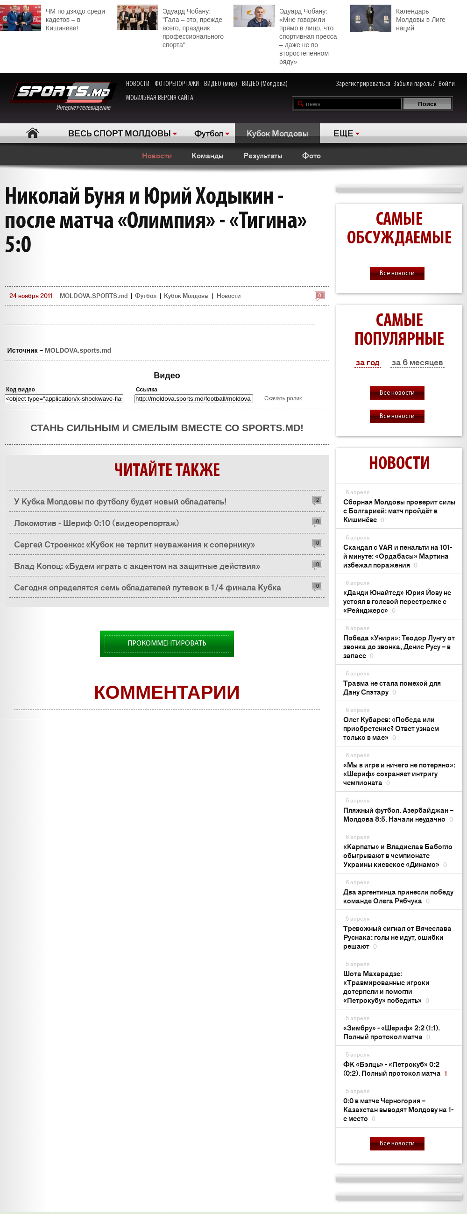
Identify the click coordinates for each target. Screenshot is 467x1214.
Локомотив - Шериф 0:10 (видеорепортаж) (96, 522)
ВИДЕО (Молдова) (265, 84)
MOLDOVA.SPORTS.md (93, 295)
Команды (207, 155)
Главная (33, 133)
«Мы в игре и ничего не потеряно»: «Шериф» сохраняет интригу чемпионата (399, 773)
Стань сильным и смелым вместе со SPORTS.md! (167, 427)
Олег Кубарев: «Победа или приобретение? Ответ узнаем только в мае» (391, 728)
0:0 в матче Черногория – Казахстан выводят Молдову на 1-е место (398, 1109)
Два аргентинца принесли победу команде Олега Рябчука (398, 896)
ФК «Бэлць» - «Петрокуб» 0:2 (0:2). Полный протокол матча (395, 1068)
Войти (447, 84)
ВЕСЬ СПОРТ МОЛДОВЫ (119, 132)
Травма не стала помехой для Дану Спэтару (392, 687)
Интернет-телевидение (63, 97)
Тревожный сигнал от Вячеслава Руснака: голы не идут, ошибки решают (397, 936)
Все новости (397, 273)
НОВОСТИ (137, 84)
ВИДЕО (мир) (220, 84)
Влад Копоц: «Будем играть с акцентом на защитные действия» (137, 565)
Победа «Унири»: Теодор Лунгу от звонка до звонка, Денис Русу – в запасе (399, 646)
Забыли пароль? (414, 84)
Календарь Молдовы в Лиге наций (398, 18)
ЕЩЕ (343, 132)
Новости (157, 155)
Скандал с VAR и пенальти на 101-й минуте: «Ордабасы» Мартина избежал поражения (397, 555)
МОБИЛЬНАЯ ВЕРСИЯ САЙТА (159, 98)
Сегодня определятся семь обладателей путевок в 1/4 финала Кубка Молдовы (147, 589)
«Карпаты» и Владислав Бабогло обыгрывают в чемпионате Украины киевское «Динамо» (398, 855)
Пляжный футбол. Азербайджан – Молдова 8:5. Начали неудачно (398, 814)
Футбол (208, 132)
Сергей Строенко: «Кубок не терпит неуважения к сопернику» (134, 543)
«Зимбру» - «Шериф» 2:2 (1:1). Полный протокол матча (391, 1032)
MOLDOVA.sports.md (78, 350)
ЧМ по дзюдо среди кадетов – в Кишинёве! (52, 18)
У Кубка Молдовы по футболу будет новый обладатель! (120, 500)
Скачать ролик (283, 398)
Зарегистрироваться (363, 84)
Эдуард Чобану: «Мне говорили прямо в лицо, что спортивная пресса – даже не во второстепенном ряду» (285, 35)
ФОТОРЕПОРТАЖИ (177, 84)
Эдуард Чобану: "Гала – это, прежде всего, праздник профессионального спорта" (170, 27)
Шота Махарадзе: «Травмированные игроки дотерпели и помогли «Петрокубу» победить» (386, 986)
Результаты (263, 155)
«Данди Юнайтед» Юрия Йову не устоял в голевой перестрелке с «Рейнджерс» (397, 601)
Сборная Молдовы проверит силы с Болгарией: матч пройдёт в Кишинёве (399, 510)
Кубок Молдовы (277, 132)
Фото (311, 155)
